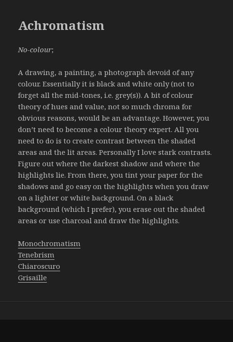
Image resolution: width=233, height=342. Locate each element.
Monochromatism (49, 243)
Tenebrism (36, 254)
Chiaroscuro (39, 266)
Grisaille (32, 277)
